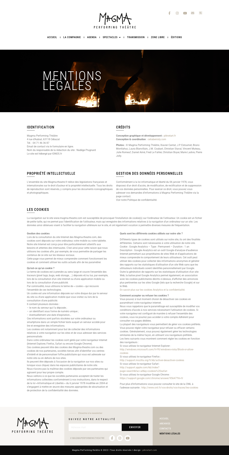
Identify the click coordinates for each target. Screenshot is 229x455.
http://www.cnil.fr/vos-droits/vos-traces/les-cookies (169, 387)
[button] (200, 13)
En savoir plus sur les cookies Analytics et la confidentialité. (152, 289)
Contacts (165, 428)
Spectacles (112, 37)
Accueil (52, 37)
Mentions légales (170, 433)
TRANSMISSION (136, 37)
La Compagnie (72, 37)
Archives (165, 423)
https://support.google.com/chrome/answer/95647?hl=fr (151, 378)
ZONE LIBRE (158, 37)
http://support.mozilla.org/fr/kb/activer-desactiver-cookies (152, 360)
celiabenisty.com (157, 139)
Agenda (92, 37)
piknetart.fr (170, 135)
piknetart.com (149, 450)
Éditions (176, 37)
